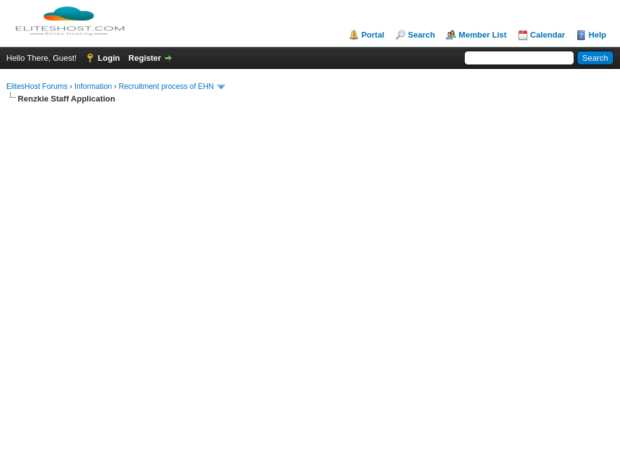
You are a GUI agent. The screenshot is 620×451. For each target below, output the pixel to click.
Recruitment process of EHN (166, 86)
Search (421, 34)
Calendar (548, 34)
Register (144, 58)
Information (93, 86)
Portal (373, 34)
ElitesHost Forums (37, 86)
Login (109, 58)
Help (597, 34)
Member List (482, 34)
